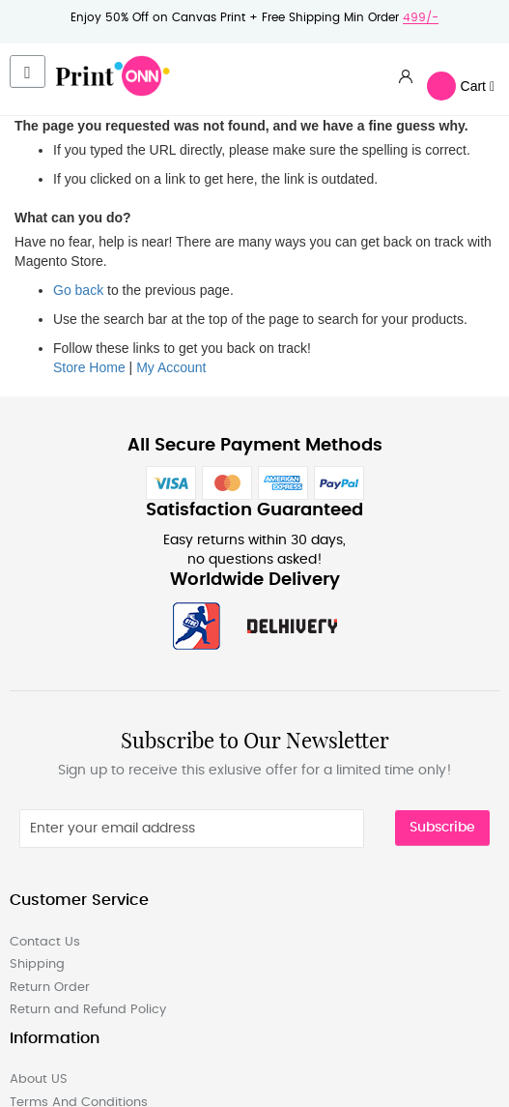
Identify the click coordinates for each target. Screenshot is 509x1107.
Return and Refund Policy (88, 1010)
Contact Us (45, 942)
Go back (78, 290)
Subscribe (442, 827)
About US (39, 1079)
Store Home (89, 367)
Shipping (37, 964)
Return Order (50, 987)
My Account (171, 367)
